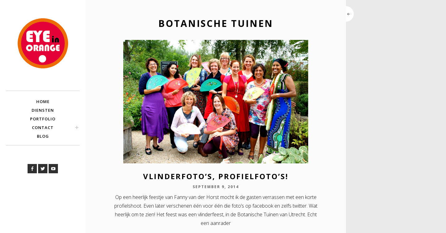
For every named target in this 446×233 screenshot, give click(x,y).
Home (43, 101)
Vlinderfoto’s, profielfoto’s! (215, 176)
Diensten (43, 110)
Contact (43, 127)
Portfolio (42, 119)
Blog (43, 136)
